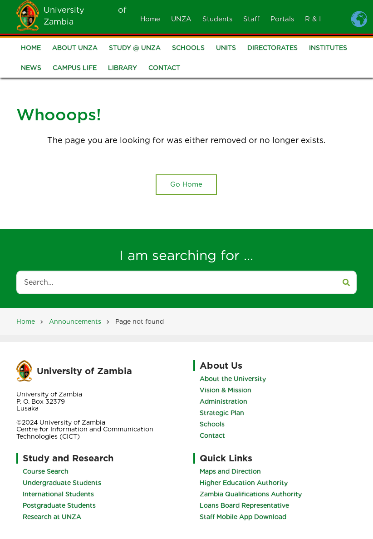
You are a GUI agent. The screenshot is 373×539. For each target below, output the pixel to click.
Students (217, 19)
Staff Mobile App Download (243, 516)
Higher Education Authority (244, 482)
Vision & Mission (225, 390)
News (31, 68)
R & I (313, 19)
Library (122, 68)
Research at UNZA (52, 516)
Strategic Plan (222, 412)
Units (226, 48)
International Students (58, 494)
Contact (164, 68)
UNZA (181, 19)
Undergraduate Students (62, 482)
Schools (188, 48)
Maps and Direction (230, 471)
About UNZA (75, 48)
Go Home (186, 184)
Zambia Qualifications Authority (251, 494)
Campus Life (75, 68)
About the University (233, 378)
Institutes (328, 48)
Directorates (272, 48)
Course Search (46, 471)
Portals (282, 19)
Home (150, 19)
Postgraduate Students (59, 505)
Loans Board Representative (244, 505)
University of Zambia (84, 371)
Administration (223, 401)
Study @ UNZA (135, 48)
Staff (251, 19)
